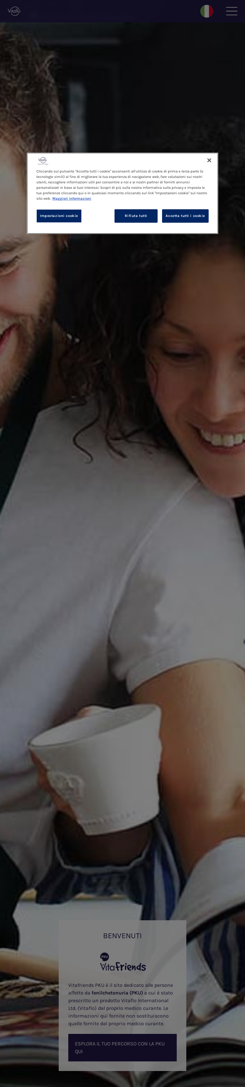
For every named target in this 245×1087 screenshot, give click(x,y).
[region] (122, 193)
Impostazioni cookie (59, 216)
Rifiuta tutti (136, 216)
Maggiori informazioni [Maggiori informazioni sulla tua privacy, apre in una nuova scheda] (71, 198)
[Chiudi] (209, 160)
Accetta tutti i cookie (185, 216)
